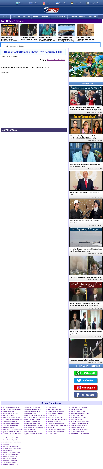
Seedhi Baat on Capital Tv (10, 440)
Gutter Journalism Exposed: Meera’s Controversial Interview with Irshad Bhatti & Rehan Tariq (9, 33)
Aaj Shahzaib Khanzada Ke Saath (35, 427)
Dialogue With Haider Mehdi (11, 423)
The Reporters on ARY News (11, 421)
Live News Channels (77, 16)
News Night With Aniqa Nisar (79, 407)
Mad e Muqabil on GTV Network (12, 409)
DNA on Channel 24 (53, 433)
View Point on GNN (8, 427)
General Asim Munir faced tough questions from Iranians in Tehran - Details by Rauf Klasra (47, 33)
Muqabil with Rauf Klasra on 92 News (11, 452)
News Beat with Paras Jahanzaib (57, 419)
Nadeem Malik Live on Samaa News (79, 430)
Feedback (92, 16)
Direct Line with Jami (76, 409)
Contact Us (62, 3)
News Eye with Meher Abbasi (56, 417)
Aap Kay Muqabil (7, 450)
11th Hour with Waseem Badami (57, 429)
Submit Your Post (59, 16)
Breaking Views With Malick (10, 413)
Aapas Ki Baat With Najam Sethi (80, 421)
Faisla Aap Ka (52, 407)
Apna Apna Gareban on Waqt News (11, 438)
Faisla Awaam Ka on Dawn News (80, 433)
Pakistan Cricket (52, 415)
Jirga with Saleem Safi (54, 421)
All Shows (26, 16)
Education (51, 427)
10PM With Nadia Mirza (77, 427)
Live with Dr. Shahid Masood (11, 407)
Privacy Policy (78, 3)
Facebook (35, 3)
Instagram (49, 3)
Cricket (36, 16)
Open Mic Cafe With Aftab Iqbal (12, 433)
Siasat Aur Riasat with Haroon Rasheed (11, 417)
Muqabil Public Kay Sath (10, 456)
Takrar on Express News (77, 431)
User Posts (45, 16)
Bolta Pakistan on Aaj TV (10, 460)
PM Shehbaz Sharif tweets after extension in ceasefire (85, 33)
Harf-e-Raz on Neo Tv (31, 431)
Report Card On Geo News (78, 417)
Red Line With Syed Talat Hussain (35, 415)
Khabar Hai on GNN (8, 415)
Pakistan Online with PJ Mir (10, 464)
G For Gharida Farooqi (77, 415)
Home (5, 16)
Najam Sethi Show (30, 413)
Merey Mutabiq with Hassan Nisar (12, 429)
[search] (40, 46)
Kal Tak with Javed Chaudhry (56, 411)
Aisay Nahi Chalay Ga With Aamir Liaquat (80, 413)
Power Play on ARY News (32, 411)
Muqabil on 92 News (8, 411)
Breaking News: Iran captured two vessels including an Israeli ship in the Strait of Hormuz (66, 33)
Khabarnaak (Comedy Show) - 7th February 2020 (33, 52)
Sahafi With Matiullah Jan (32, 421)
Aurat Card (6, 444)
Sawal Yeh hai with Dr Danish (79, 425)
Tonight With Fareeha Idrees (56, 423)
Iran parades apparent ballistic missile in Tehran (28, 32)
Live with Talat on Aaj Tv (9, 462)
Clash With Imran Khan (54, 409)
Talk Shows (16, 16)
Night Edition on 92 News (32, 419)
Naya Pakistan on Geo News (56, 431)
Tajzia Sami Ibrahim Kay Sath (33, 425)
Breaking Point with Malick (10, 454)
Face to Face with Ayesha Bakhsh (34, 417)
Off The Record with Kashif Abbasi (12, 419)
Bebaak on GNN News (9, 458)
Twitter (21, 3)
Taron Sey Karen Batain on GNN (12, 448)
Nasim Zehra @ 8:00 (76, 419)
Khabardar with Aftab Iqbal (32, 407)
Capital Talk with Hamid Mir (10, 425)
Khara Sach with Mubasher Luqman (55, 413)
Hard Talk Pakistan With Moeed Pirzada (12, 432)
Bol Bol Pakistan (30, 429)
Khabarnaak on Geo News (56, 60)
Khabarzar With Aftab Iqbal (32, 409)
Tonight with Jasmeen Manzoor (79, 423)
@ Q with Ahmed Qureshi (78, 411)
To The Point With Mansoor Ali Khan (33, 434)
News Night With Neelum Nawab (12, 442)
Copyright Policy (94, 3)
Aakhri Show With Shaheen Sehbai (58, 425)
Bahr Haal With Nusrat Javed (11, 446)
